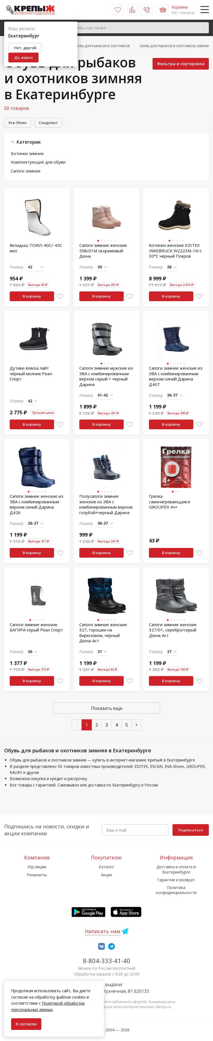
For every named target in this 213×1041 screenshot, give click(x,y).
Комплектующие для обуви (38, 162)
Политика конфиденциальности (176, 890)
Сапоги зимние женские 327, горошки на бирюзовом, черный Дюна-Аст (103, 633)
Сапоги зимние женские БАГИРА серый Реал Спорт (36, 627)
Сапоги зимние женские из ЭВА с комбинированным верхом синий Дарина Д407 (175, 376)
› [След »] (136, 724)
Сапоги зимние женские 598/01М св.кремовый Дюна (103, 250)
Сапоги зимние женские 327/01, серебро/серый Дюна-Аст (173, 630)
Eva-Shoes (18, 122)
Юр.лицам (36, 866)
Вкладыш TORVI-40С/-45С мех (36, 247)
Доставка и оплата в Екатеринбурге (176, 869)
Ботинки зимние (27, 153)
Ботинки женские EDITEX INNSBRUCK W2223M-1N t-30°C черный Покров (176, 250)
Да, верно (23, 57)
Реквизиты (37, 874)
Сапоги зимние (25, 171)
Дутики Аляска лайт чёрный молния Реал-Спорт (31, 373)
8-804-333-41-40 (106, 960)
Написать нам (102, 931)
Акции (106, 874)
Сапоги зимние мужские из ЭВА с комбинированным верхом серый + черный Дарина (106, 376)
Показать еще (106, 708)
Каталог (106, 866)
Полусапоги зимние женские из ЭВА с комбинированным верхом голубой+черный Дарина (106, 504)
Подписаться (190, 829)
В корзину (32, 296)
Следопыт (48, 122)
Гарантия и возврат (176, 879)
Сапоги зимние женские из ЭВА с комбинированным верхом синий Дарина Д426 (36, 504)
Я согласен (26, 1024)
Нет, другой (25, 47)
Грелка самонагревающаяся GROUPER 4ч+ (169, 501)
